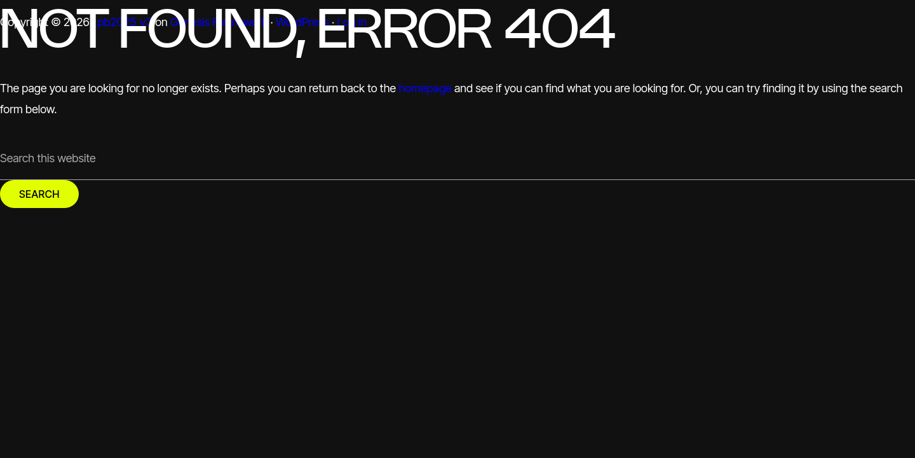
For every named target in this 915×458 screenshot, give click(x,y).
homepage (424, 88)
